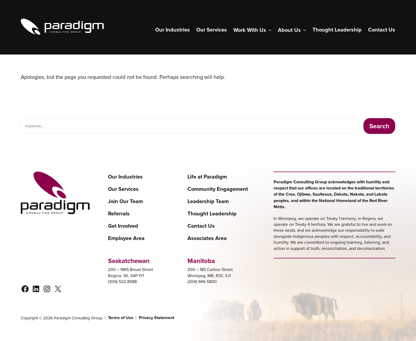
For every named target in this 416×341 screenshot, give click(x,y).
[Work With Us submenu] (252, 30)
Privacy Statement (156, 318)
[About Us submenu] (292, 30)
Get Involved (123, 226)
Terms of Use (120, 318)
